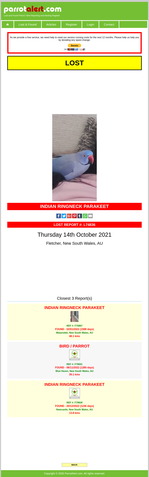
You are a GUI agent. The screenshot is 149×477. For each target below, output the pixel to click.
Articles (51, 24)
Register (71, 24)
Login (90, 24)
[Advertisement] (112, 9)
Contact (109, 24)
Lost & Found (28, 24)
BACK (74, 465)
